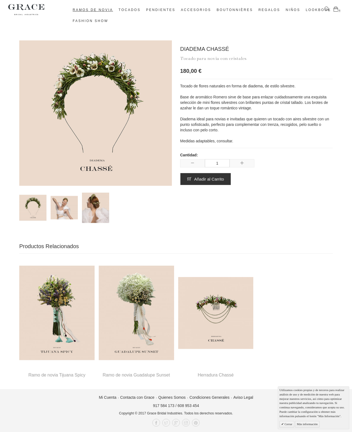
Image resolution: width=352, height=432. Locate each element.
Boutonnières (235, 10)
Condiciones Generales (209, 397)
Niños (293, 10)
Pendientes (160, 10)
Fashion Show (90, 21)
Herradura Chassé (216, 375)
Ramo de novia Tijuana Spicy (56, 375)
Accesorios (196, 10)
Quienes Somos (172, 397)
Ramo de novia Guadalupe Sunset (136, 375)
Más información (307, 424)
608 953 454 (188, 405)
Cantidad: (189, 155)
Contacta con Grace (137, 397)
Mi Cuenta (107, 397)
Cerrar (288, 424)
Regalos (269, 10)
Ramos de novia (93, 10)
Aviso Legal (243, 397)
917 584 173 (163, 405)
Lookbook (318, 10)
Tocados (130, 10)
